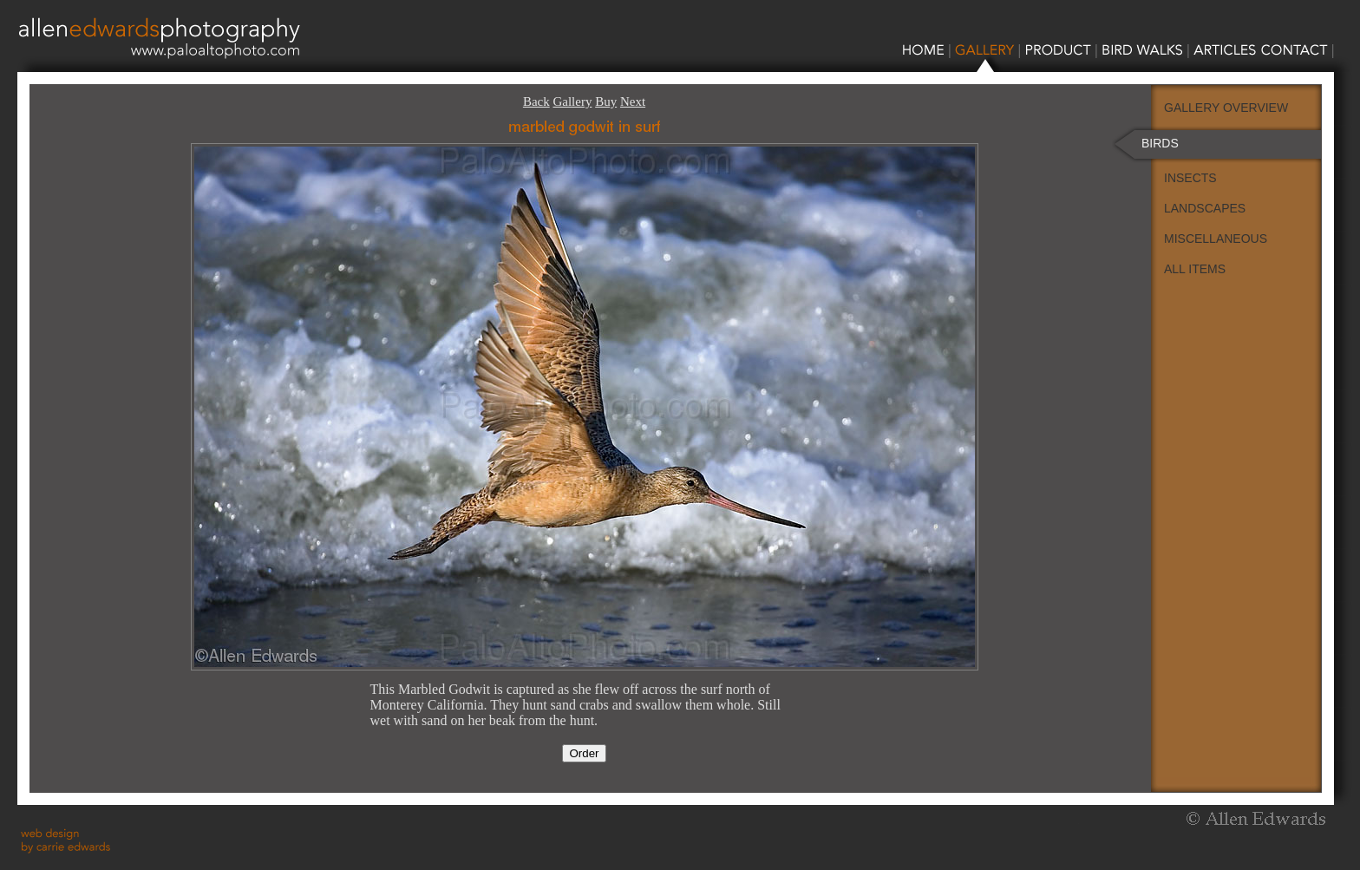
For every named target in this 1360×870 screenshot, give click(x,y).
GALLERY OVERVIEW (1226, 107)
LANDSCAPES (1205, 208)
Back (536, 101)
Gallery (572, 101)
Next (632, 101)
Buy (606, 101)
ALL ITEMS (1195, 269)
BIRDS (1160, 143)
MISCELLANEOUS (1215, 238)
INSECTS (1190, 178)
